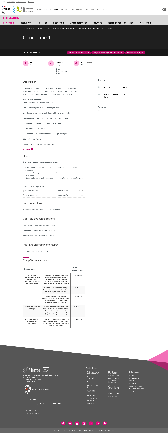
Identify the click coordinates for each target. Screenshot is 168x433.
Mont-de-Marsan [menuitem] (46, 404)
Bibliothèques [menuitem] (114, 23)
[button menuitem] (164, 9)
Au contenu (11, 2)
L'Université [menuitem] (42, 9)
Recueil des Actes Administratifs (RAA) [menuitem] (136, 387)
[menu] (15, 22)
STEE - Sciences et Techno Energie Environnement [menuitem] (114, 387)
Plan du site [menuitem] (91, 403)
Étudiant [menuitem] (132, 375)
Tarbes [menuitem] (62, 404)
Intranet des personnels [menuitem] (91, 391)
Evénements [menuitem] (102, 9)
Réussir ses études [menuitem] (78, 23)
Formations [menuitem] (8, 23)
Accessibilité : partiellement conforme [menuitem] (82, 431)
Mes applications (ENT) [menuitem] (94, 386)
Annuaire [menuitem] (91, 395)
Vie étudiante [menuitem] (26, 23)
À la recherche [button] (21, 2)
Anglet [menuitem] (27, 404)
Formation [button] (11, 18)
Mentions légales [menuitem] (60, 431)
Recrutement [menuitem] (112, 397)
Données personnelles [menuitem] (106, 431)
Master (35, 28)
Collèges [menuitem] (128, 23)
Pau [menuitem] (56, 404)
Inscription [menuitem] (58, 23)
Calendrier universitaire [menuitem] (91, 378)
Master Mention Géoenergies (50, 28)
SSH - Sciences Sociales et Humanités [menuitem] (113, 380)
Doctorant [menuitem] (132, 383)
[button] (33, 369)
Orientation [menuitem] (89, 9)
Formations (27, 28)
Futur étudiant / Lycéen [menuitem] (134, 379)
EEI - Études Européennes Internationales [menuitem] (113, 373)
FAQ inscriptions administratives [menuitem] (93, 373)
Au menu (31, 2)
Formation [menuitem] (53, 9)
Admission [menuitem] (42, 23)
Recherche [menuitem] (65, 9)
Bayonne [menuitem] (35, 404)
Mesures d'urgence (31, 410)
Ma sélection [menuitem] (145, 23)
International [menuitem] (77, 9)
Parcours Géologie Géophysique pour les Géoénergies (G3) (82, 28)
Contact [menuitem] (132, 392)
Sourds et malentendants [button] (37, 389)
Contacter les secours (32, 413)
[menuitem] (63, 423)
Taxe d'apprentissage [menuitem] (114, 393)
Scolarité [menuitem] (97, 23)
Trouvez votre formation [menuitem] (92, 399)
